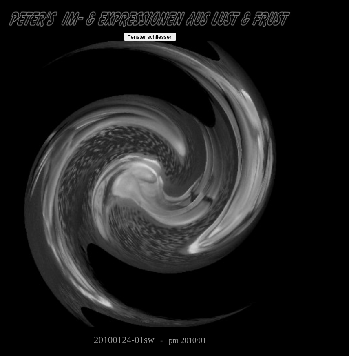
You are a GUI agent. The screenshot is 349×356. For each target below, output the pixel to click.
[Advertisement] (322, 54)
